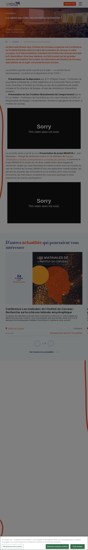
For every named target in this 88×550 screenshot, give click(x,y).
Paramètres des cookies (12, 546)
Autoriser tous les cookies (57, 546)
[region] (44, 543)
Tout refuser (78, 546)
